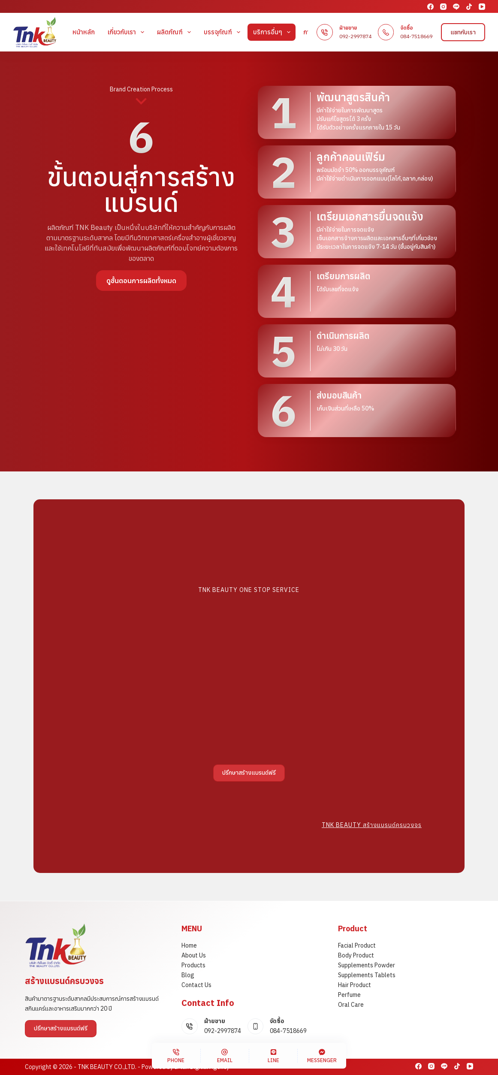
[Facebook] (430, 6)
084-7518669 (416, 36)
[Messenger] (322, 1056)
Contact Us (196, 985)
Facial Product (357, 945)
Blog (187, 975)
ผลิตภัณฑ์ (175, 32)
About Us (193, 955)
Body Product (356, 955)
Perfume (349, 995)
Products (193, 965)
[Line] (456, 6)
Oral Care (351, 1005)
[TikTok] (469, 6)
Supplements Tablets (366, 975)
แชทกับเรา (463, 32)
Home (189, 945)
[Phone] (176, 1056)
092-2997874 (355, 36)
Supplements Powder (366, 965)
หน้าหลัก (83, 32)
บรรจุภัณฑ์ (224, 32)
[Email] (225, 1056)
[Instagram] (443, 6)
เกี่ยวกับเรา (128, 32)
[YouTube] (482, 6)
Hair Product (354, 985)
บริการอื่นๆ (273, 32)
